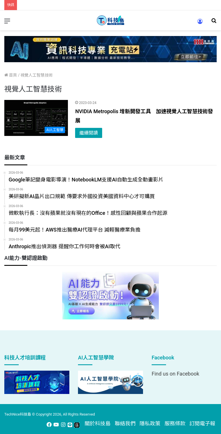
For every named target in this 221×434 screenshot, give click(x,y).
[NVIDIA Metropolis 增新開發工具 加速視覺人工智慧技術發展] (36, 118)
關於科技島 (97, 423)
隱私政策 (150, 423)
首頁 (10, 75)
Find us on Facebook (175, 374)
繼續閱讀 (88, 133)
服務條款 (175, 423)
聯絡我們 (125, 423)
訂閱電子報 (202, 423)
